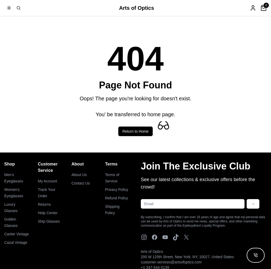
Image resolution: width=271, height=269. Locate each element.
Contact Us (80, 183)
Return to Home (136, 131)
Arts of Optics (136, 8)
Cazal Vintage (15, 242)
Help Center (48, 213)
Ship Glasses (49, 221)
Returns (44, 204)
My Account (47, 181)
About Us (79, 175)
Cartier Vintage (16, 234)
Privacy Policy (116, 189)
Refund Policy (116, 198)
